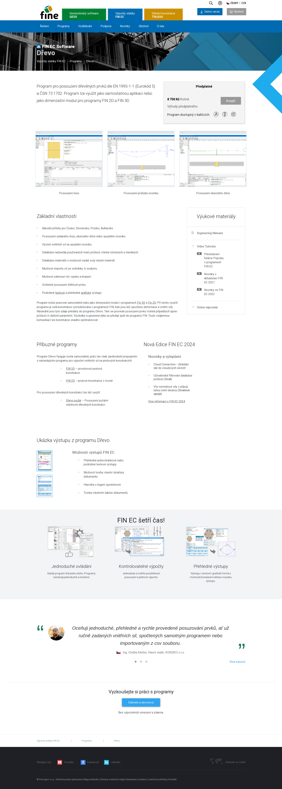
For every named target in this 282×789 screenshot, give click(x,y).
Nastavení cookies (136, 779)
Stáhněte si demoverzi (141, 702)
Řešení (44, 26)
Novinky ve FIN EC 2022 (213, 292)
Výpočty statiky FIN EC (51, 62)
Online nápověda (207, 307)
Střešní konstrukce (163, 15)
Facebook (93, 762)
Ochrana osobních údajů (112, 779)
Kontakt (173, 779)
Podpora (106, 26)
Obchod (143, 26)
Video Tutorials (206, 246)
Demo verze (210, 11)
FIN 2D (70, 380)
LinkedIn (115, 762)
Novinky (125, 26)
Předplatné (204, 86)
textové (60, 293)
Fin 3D (141, 302)
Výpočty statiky (125, 15)
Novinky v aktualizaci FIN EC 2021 (213, 278)
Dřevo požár (73, 400)
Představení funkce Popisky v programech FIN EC (214, 260)
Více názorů (237, 661)
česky (234, 3)
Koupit (230, 101)
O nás (160, 26)
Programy (63, 26)
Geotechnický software (84, 15)
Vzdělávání (85, 26)
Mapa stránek (91, 779)
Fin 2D (152, 302)
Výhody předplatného (182, 106)
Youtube (69, 762)
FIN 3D (70, 368)
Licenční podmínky (157, 779)
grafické (86, 293)
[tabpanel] (71, 551)
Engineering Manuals (210, 233)
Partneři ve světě (235, 762)
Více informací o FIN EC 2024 (166, 401)
